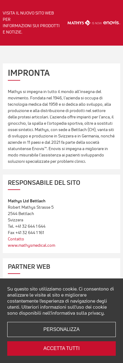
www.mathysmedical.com (31, 245)
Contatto (16, 239)
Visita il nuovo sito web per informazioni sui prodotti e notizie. (31, 22)
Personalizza (61, 329)
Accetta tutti (61, 348)
